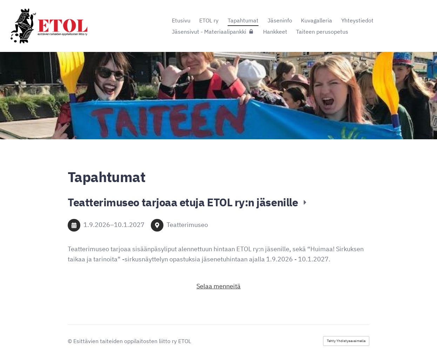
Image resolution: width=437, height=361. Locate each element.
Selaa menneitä (218, 286)
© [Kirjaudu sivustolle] (70, 341)
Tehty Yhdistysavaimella (346, 341)
